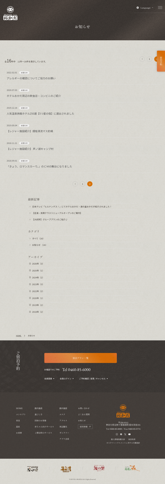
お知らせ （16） (40, 244)
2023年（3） (38, 284)
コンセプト (21, 414)
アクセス (63, 420)
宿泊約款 (131, 439)
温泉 (18, 426)
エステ (62, 414)
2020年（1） (38, 298)
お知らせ (82, 420)
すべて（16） (38, 238)
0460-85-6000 (116, 428)
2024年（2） (38, 277)
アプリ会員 (64, 438)
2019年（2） (38, 305)
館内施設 (38, 408)
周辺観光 (63, 426)
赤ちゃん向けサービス (44, 426)
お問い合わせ (84, 408)
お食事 (19, 432)
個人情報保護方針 (118, 439)
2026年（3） (38, 263)
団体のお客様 (40, 420)
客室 (18, 420)
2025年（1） (38, 270)
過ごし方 (38, 414)
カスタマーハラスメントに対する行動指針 (123, 442)
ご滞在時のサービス (43, 432)
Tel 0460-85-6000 (76, 369)
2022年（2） (38, 291)
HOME (19, 408)
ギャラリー (64, 432)
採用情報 (85, 426)
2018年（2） (38, 311)
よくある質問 (84, 414)
